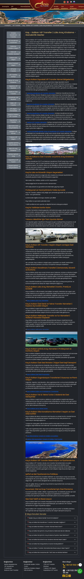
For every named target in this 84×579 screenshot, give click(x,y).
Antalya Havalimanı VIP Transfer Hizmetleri (40, 113)
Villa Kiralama (28, 570)
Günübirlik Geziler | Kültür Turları (32, 565)
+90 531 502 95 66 (71, 566)
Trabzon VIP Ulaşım (14, 138)
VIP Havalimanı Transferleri (14, 41)
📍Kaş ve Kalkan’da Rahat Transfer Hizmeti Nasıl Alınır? (44, 527)
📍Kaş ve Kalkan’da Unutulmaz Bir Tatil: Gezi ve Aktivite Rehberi (47, 552)
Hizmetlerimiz (25, 6)
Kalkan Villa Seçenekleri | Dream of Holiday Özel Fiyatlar (44, 439)
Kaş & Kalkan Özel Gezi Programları (38, 374)
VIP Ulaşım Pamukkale (15, 110)
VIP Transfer (14, 7)
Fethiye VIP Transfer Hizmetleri (37, 122)
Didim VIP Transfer (15, 104)
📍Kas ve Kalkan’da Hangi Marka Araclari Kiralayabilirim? (45, 544)
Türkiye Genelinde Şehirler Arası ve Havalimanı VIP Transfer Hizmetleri (49, 131)
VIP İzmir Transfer (15, 70)
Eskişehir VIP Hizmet (14, 132)
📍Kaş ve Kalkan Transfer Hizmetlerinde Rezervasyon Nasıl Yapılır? (48, 548)
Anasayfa (5, 6)
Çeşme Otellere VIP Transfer (14, 115)
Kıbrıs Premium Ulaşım (14, 64)
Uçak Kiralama (73, 7)
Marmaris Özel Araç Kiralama (14, 127)
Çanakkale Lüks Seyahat (14, 98)
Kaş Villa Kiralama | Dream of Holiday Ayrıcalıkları (42, 436)
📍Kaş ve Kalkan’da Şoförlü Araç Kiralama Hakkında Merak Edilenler (48, 531)
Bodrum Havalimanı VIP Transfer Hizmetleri (40, 104)
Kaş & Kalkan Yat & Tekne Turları (37, 408)
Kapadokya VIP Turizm (14, 161)
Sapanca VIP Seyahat (14, 87)
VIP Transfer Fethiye (14, 76)
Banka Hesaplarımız (10, 564)
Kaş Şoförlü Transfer (15, 121)
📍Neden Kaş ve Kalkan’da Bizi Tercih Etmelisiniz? (42, 518)
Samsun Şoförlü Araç (14, 155)
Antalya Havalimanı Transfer (15, 35)
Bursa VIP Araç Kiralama (14, 81)
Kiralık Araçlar (56, 7)
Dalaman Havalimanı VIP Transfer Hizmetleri (41, 93)
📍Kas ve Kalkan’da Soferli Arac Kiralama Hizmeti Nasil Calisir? (47, 539)
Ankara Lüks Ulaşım (14, 59)
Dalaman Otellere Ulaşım (14, 47)
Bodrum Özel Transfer (14, 93)
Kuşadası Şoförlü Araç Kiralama (14, 144)
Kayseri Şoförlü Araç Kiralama (14, 166)
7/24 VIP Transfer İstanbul (14, 53)
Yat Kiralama (64, 7)
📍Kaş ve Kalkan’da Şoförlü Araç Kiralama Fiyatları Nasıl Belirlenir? (48, 535)
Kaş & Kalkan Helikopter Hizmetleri (38, 329)
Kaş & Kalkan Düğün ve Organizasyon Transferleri (42, 391)
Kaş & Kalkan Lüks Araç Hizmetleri (37, 300)
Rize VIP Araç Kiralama (14, 149)
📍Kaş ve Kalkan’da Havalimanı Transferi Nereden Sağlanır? (46, 522)
